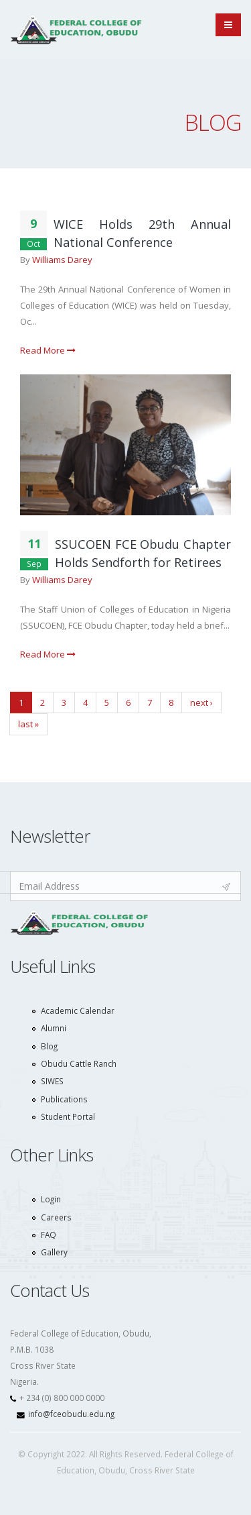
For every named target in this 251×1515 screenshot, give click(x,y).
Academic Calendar (77, 1010)
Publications (64, 1099)
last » (28, 724)
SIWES (52, 1081)
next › (201, 702)
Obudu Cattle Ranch (78, 1063)
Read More (48, 350)
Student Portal (68, 1116)
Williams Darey (62, 260)
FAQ (48, 1234)
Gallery (54, 1252)
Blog (49, 1046)
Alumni (53, 1028)
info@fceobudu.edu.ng (71, 1413)
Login (51, 1199)
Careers (56, 1217)
